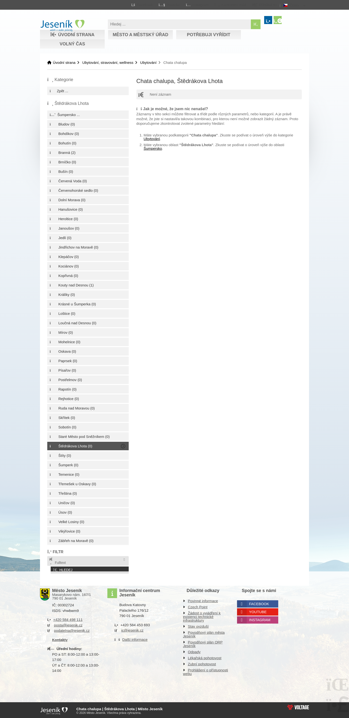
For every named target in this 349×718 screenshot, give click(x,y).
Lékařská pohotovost (204, 657)
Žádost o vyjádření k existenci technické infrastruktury (202, 615)
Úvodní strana (62, 25)
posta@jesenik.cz (68, 624)
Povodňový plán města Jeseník (204, 633)
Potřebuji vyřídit (208, 34)
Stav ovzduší (198, 625)
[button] (230, 5)
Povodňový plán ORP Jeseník (202, 643)
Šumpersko (153, 148)
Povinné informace (203, 600)
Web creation (298, 706)
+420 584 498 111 (67, 619)
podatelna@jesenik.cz (72, 629)
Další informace (135, 638)
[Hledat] (256, 24)
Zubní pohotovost (202, 663)
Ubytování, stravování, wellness (107, 62)
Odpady (194, 651)
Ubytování (148, 62)
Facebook (259, 603)
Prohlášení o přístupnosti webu (205, 671)
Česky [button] (294, 5)
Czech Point (197, 606)
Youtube (258, 611)
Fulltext (57, 561)
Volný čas (72, 44)
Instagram (259, 619)
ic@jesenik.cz (132, 629)
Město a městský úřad (140, 34)
